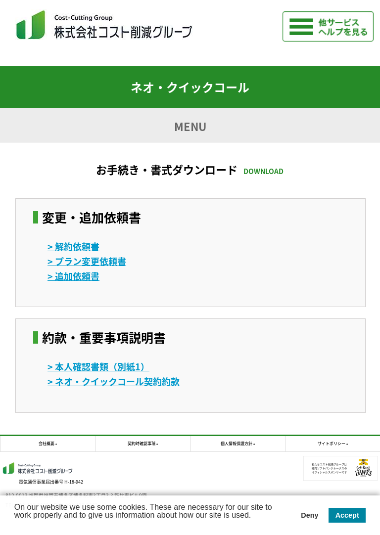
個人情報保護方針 (236, 443)
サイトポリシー (331, 443)
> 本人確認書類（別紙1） (98, 366)
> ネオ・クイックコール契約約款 (114, 381)
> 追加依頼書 (73, 276)
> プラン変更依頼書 (87, 261)
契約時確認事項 (141, 443)
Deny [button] (309, 515)
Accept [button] (347, 515)
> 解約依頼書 (73, 246)
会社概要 (46, 443)
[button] (15, 524)
